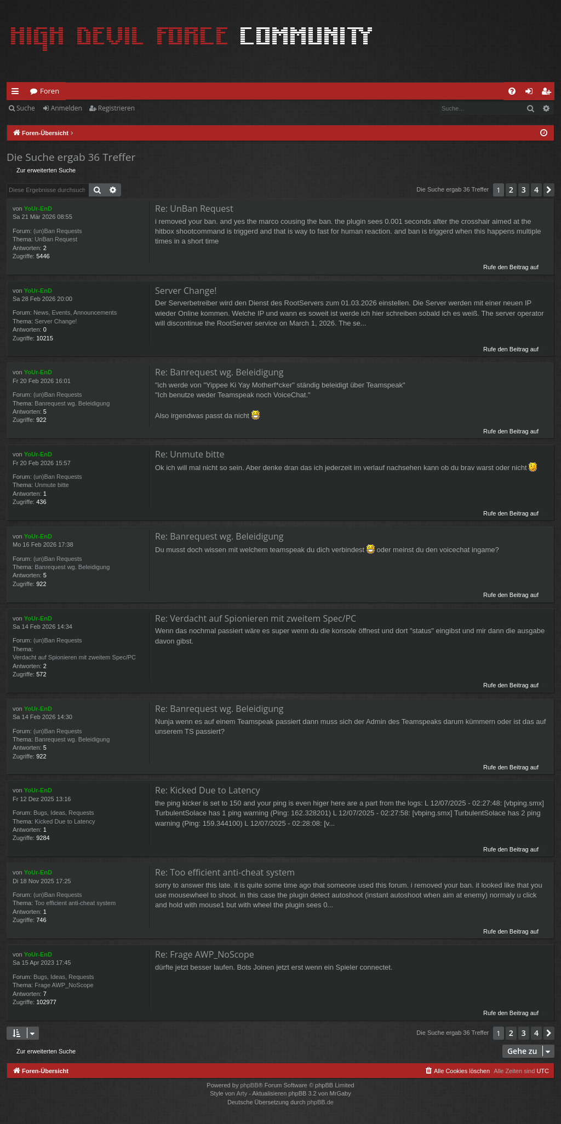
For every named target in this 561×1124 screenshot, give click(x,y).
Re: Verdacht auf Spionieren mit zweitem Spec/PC (255, 618)
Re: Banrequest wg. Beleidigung (219, 372)
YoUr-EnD (38, 208)
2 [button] (511, 189)
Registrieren (116, 108)
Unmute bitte (51, 485)
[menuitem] (511, 91)
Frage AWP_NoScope (64, 985)
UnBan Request (56, 239)
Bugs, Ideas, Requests (63, 812)
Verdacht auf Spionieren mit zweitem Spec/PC (74, 657)
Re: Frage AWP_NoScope (204, 954)
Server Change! (56, 321)
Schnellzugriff (17, 93)
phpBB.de (320, 1102)
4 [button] (536, 189)
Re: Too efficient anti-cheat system (225, 872)
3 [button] (524, 189)
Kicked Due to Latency (65, 821)
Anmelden (66, 108)
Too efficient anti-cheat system (75, 903)
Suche (25, 108)
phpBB (249, 1085)
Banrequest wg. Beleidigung (72, 403)
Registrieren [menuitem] (548, 93)
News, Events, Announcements (75, 312)
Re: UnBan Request (194, 208)
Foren (49, 91)
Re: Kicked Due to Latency (207, 790)
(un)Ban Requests (57, 231)
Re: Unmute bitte (189, 454)
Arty (242, 1093)
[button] (548, 189)
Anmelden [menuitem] (531, 93)
